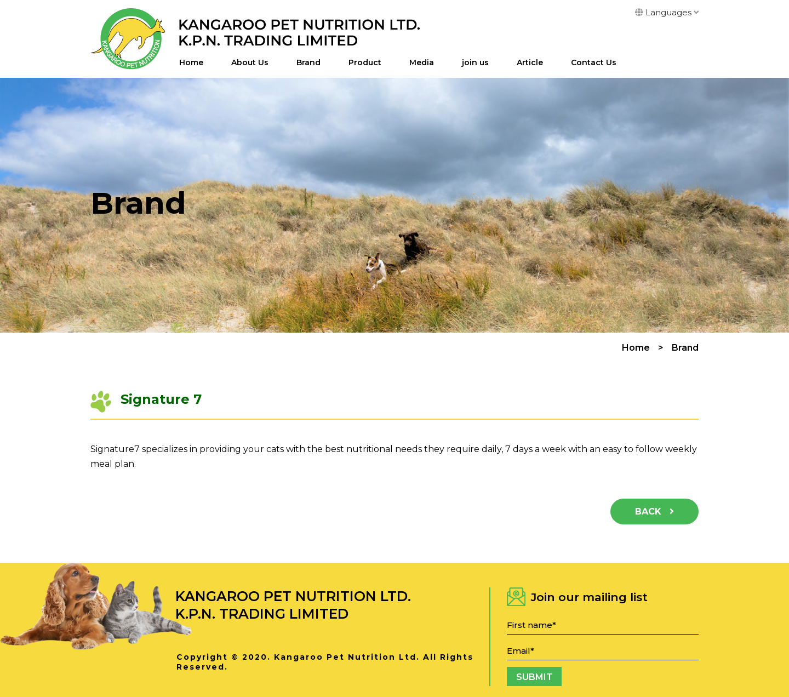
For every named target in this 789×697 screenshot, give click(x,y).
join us (475, 62)
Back (654, 511)
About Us (249, 62)
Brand (308, 62)
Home (191, 62)
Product (364, 62)
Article (530, 62)
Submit (534, 677)
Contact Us (593, 62)
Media (421, 62)
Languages (667, 12)
